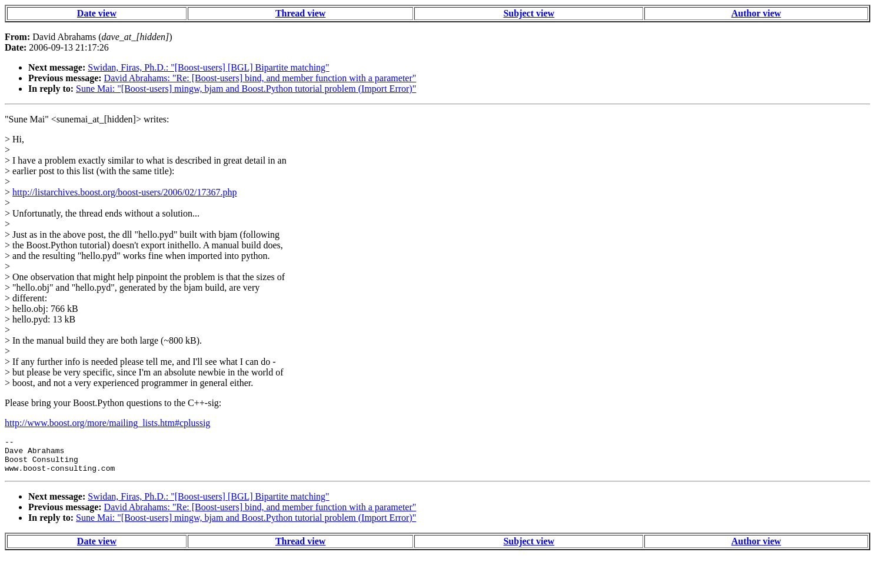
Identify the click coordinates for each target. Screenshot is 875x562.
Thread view (300, 13)
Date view (97, 13)
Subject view (528, 13)
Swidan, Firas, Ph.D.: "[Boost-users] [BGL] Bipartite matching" (208, 67)
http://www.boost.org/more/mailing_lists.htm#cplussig (107, 423)
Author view (756, 13)
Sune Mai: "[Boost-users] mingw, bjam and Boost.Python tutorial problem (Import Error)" (246, 89)
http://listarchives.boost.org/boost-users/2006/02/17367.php (124, 192)
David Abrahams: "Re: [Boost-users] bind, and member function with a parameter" (260, 78)
